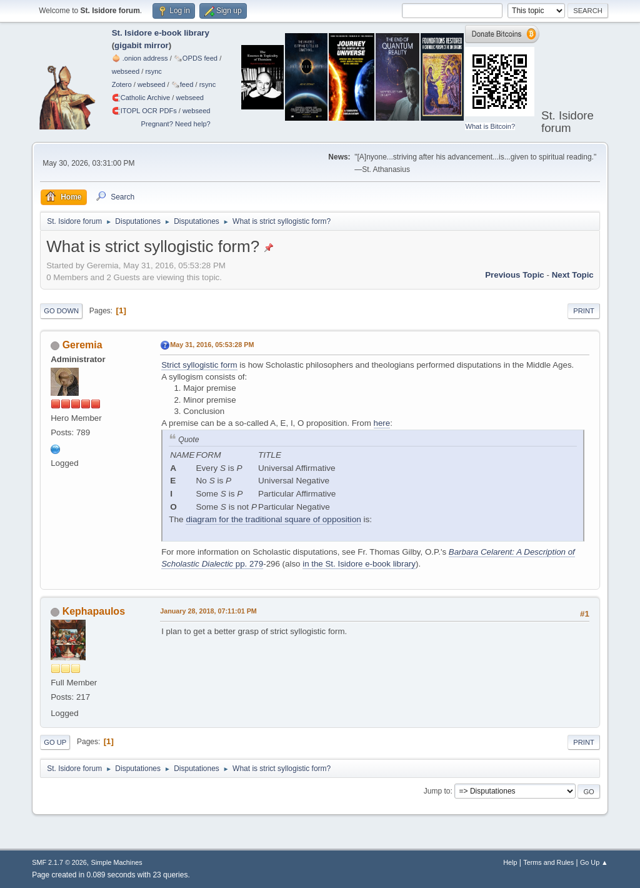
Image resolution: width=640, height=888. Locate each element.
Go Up (55, 742)
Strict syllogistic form (199, 365)
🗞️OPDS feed (196, 58)
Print (583, 311)
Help (510, 862)
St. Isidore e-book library (160, 33)
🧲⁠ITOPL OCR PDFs (144, 110)
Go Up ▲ (594, 862)
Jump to (437, 791)
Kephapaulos (93, 611)
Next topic (573, 275)
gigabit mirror (141, 45)
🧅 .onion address (140, 58)
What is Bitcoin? (490, 126)
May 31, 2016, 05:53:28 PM (212, 344)
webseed (125, 71)
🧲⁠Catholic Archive (141, 97)
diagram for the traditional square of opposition (273, 519)
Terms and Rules (548, 862)
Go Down (61, 311)
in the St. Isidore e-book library (359, 563)
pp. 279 (248, 563)
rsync (153, 71)
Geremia (82, 345)
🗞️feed (182, 84)
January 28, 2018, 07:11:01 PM (208, 611)
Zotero (122, 84)
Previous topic (514, 275)
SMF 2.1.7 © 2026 (59, 862)
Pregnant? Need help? (176, 124)
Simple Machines (116, 862)
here (382, 423)
